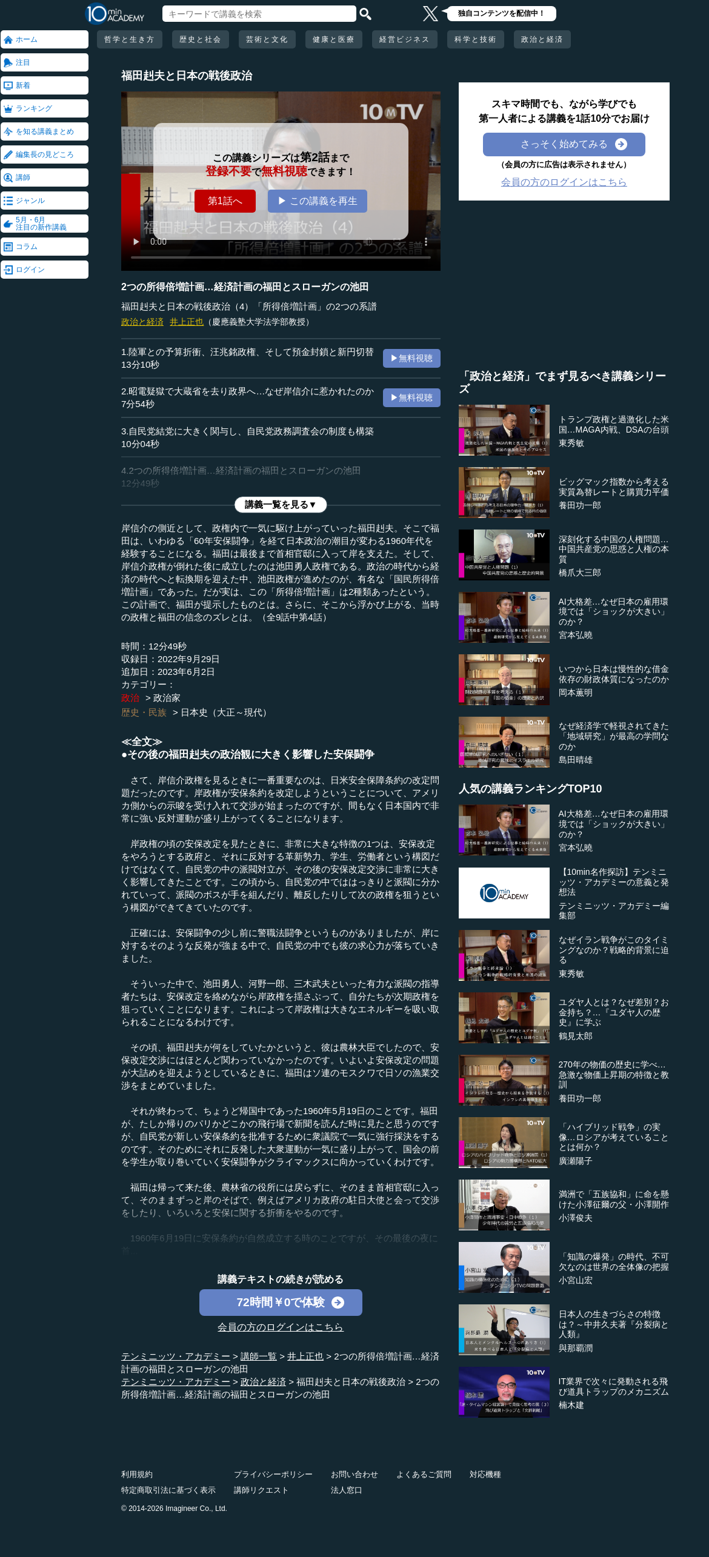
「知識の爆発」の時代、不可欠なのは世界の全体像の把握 (614, 1262)
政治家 (167, 697)
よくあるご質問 (423, 1474)
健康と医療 (334, 39)
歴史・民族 (144, 712)
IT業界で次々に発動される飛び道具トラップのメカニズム (614, 1386)
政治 (130, 697)
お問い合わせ (354, 1474)
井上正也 (187, 322)
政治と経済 (542, 39)
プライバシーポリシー (273, 1474)
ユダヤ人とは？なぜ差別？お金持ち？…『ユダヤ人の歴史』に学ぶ (614, 1012)
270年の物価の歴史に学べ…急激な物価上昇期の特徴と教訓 (614, 1075)
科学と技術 (475, 39)
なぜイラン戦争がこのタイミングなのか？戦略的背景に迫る (614, 950)
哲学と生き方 (129, 39)
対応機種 (485, 1474)
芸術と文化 (267, 39)
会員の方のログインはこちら (281, 1327)
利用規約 (137, 1474)
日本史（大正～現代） (226, 712)
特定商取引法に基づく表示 (168, 1490)
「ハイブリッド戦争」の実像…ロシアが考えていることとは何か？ (614, 1137)
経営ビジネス (404, 39)
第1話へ (225, 201)
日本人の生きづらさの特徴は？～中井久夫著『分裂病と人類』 (614, 1324)
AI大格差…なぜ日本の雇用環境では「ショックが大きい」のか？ (614, 612)
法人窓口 (346, 1490)
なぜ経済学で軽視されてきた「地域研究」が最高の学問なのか (614, 736)
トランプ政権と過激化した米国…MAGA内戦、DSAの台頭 (614, 424)
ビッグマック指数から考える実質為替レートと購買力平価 (614, 487)
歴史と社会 (200, 39)
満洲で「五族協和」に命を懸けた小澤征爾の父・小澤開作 (614, 1199)
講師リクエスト (261, 1490)
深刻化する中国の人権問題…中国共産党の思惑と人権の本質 (614, 549)
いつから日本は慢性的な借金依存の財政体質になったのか (614, 674)
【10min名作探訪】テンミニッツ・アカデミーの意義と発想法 (614, 882)
